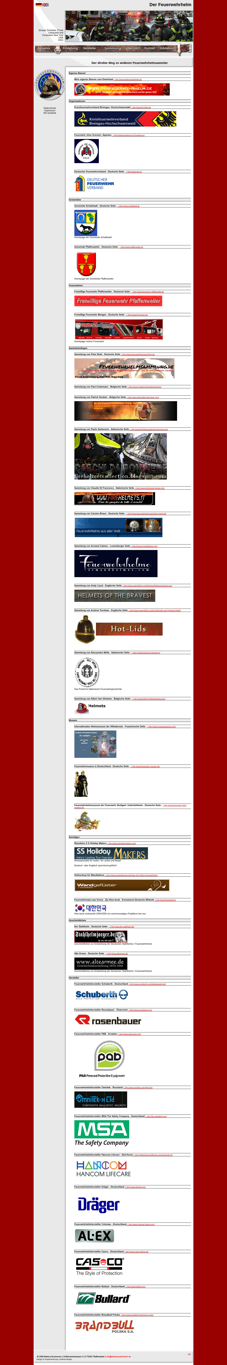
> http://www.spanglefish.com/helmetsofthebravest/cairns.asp (147, 586)
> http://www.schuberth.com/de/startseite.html (147, 984)
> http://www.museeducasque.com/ (161, 727)
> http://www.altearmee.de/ (117, 954)
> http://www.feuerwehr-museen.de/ (145, 766)
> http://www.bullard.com (135, 1287)
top (189, 1354)
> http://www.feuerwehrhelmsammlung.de (137, 354)
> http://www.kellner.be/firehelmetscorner (148, 699)
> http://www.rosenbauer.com (140, 1010)
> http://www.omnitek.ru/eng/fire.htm (138, 1088)
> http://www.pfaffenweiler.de (131, 247)
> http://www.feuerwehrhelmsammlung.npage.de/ (146, 514)
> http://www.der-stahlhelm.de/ (121, 927)
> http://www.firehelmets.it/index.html (149, 488)
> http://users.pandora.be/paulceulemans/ (144, 387)
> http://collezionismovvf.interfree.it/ (145, 653)
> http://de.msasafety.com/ (156, 1116)
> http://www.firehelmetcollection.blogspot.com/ (149, 429)
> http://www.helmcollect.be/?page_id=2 (143, 397)
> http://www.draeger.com (135, 1187)
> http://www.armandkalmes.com (144, 546)
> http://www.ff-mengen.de (137, 315)
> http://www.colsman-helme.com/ (141, 1224)
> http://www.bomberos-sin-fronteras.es (129, 135)
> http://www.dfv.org (134, 172)
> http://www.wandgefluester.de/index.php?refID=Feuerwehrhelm (131, 875)
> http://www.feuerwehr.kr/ (165, 900)
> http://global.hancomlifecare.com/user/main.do (153, 1155)
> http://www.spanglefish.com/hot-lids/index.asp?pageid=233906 (154, 610)
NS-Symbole (50, 113)
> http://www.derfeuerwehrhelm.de (128, 79)
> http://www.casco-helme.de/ (136, 1252)
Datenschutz (50, 108)
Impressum (49, 110)
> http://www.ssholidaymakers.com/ (121, 843)
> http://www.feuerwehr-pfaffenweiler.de (148, 292)
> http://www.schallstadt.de (129, 206)
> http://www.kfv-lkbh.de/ (141, 107)
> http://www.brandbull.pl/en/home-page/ (136, 1315)
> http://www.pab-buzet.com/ (129, 1034)
